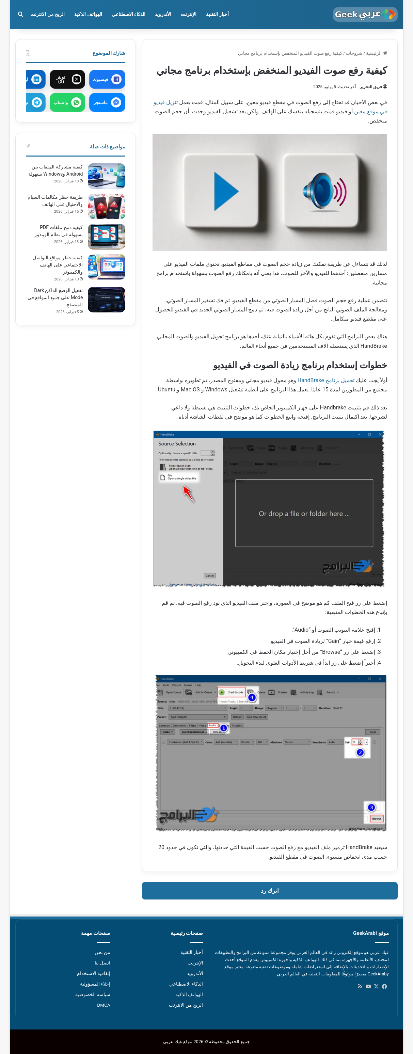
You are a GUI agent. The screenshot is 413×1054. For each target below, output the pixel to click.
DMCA (103, 1005)
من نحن (102, 952)
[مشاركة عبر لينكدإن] (28, 79)
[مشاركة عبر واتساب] (67, 102)
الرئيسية (376, 53)
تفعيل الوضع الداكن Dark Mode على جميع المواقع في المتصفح (55, 297)
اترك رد (270, 890)
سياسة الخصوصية (92, 994)
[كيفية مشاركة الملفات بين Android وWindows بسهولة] (106, 176)
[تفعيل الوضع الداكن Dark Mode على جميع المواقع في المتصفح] (106, 299)
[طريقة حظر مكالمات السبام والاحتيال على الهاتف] (106, 206)
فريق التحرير (371, 86)
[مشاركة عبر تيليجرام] (28, 102)
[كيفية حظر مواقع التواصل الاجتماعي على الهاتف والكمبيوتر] (106, 267)
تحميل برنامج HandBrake (326, 380)
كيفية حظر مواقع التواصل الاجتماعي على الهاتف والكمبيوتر (58, 265)
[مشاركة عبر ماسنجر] (107, 102)
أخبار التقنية (217, 14)
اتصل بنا (102, 963)
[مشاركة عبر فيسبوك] (107, 79)
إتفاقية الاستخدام (93, 973)
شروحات (354, 53)
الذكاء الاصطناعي (128, 14)
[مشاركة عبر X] (67, 79)
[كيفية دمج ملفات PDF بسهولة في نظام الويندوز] (106, 236)
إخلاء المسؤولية (95, 984)
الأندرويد (163, 14)
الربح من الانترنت (47, 14)
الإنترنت (188, 14)
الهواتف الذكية (88, 14)
